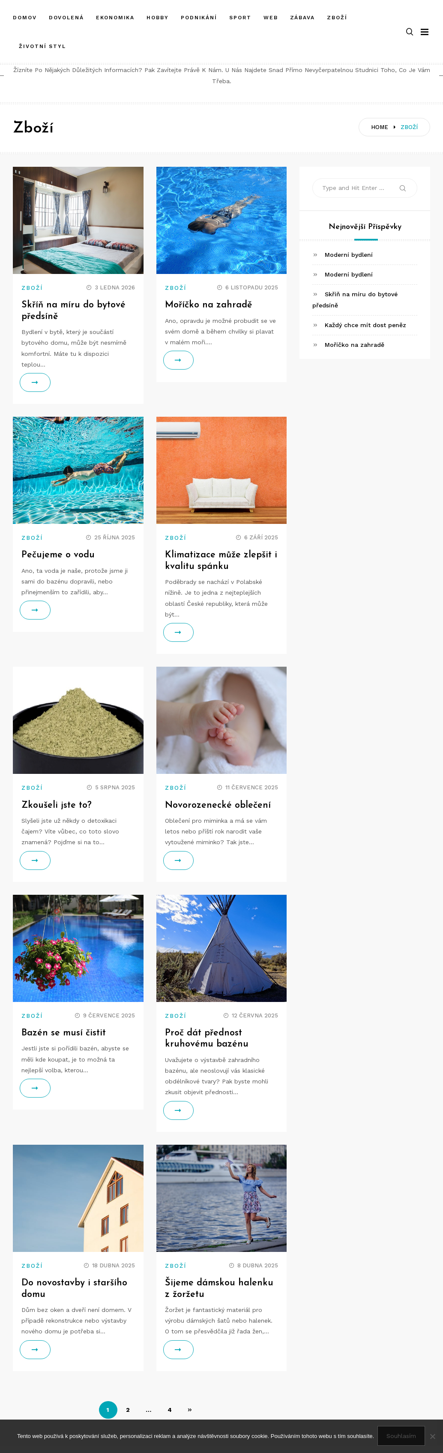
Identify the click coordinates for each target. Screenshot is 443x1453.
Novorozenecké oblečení (218, 805)
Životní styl (42, 43)
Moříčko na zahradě (209, 305)
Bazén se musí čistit (64, 1033)
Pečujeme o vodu (58, 555)
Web (270, 14)
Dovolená (66, 14)
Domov (25, 14)
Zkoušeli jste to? (57, 805)
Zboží (337, 14)
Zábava (302, 14)
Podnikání (199, 14)
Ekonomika (115, 14)
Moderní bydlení (349, 254)
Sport (240, 14)
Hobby (158, 14)
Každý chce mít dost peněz (365, 325)
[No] (432, 1436)
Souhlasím (402, 1436)
